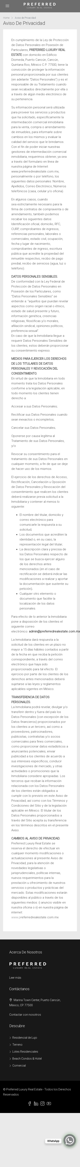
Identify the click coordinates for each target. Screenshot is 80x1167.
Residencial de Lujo (24, 1037)
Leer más (15, 977)
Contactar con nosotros (25, 1014)
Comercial (19, 1065)
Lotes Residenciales (25, 1051)
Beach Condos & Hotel (27, 1058)
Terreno (17, 1044)
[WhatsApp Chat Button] (70, 1140)
